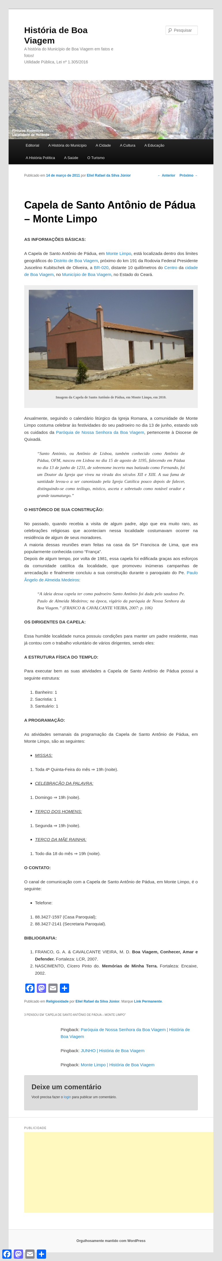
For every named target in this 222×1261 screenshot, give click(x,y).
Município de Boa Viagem (86, 274)
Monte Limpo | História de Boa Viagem (117, 1064)
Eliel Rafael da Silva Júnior (109, 175)
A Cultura (127, 145)
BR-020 (101, 267)
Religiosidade (57, 1001)
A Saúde (71, 158)
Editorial (32, 145)
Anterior (166, 175)
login (67, 1097)
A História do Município (67, 145)
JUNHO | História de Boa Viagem (112, 1050)
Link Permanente (148, 1001)
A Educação (154, 145)
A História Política (40, 158)
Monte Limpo (118, 253)
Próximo (189, 175)
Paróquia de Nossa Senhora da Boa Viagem (100, 432)
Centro (170, 267)
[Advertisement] (123, 1172)
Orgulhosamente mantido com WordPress (111, 1241)
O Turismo (96, 158)
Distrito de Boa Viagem (76, 260)
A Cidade (103, 145)
